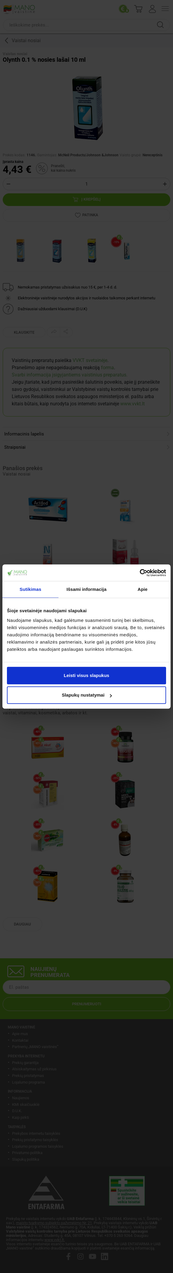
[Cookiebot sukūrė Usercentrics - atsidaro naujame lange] (139, 573)
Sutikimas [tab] (30, 589)
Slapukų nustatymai (87, 694)
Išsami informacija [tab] (87, 589)
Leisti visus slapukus (86, 675)
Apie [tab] (143, 589)
